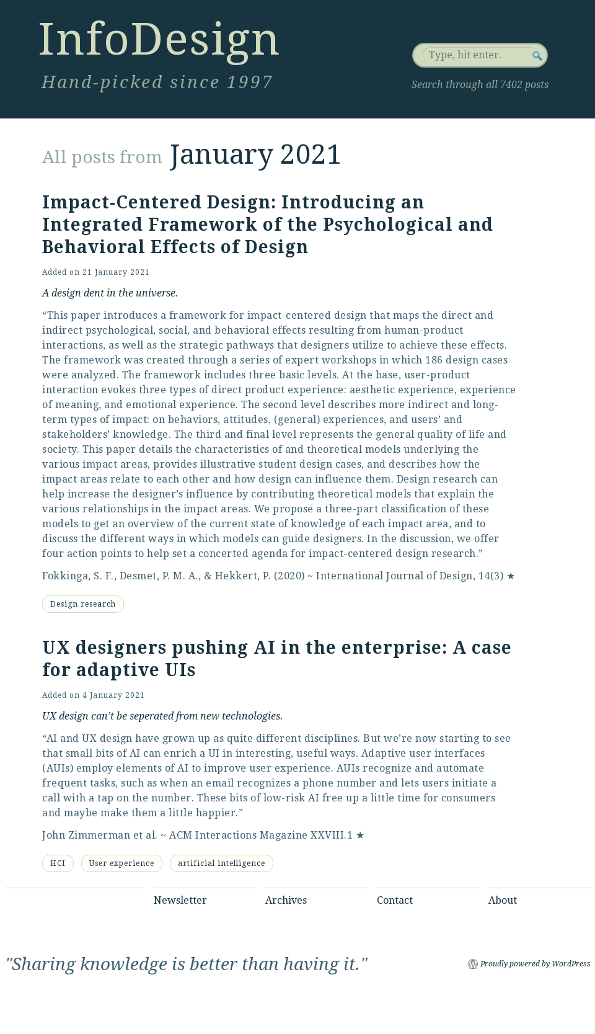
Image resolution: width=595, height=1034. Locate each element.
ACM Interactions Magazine (238, 835)
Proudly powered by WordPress (535, 964)
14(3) (491, 576)
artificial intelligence (221, 863)
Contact (395, 900)
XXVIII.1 (332, 835)
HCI (58, 863)
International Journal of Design (394, 576)
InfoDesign (159, 39)
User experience (121, 863)
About (502, 900)
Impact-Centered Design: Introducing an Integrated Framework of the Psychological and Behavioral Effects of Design (267, 224)
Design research (83, 604)
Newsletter (180, 900)
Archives (286, 900)
